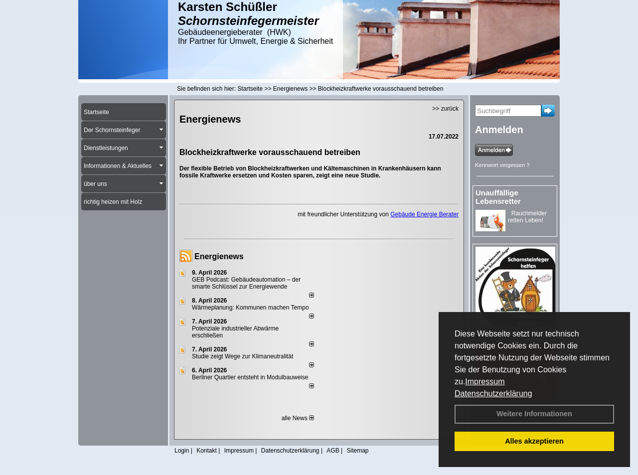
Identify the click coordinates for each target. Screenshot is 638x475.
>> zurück (445, 108)
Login (181, 450)
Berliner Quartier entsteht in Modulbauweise (250, 377)
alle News (298, 418)
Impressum (484, 381)
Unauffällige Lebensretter (498, 196)
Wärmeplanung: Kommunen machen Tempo (250, 307)
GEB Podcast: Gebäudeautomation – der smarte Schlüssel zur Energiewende (246, 283)
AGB (332, 450)
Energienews (219, 256)
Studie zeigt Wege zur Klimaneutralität (242, 356)
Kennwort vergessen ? (502, 165)
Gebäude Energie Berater (424, 214)
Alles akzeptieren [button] (534, 441)
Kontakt (206, 450)
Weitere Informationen (534, 414)
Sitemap (357, 450)
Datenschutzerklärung (493, 393)
